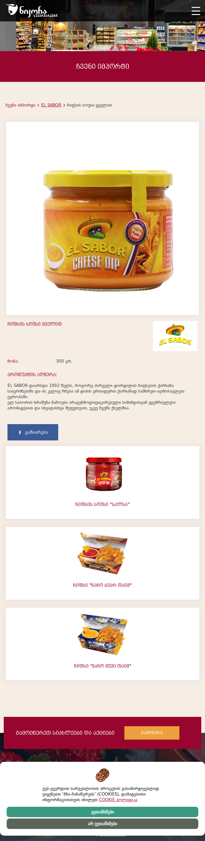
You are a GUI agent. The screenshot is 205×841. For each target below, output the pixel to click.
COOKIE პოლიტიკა (118, 799)
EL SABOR (51, 105)
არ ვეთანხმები (102, 823)
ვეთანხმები (102, 812)
